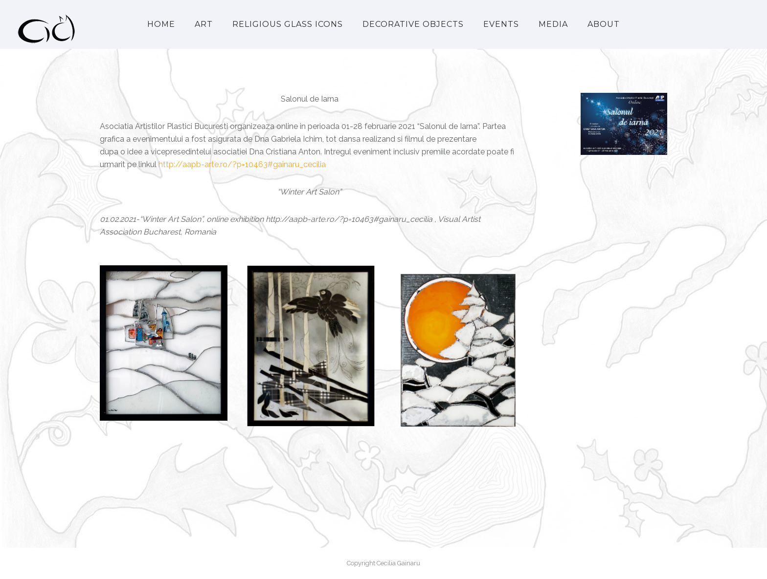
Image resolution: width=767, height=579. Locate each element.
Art (204, 24)
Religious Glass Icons (287, 24)
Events (501, 24)
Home (161, 24)
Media (553, 24)
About (603, 24)
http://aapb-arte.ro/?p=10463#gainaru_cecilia (242, 164)
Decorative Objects (413, 24)
